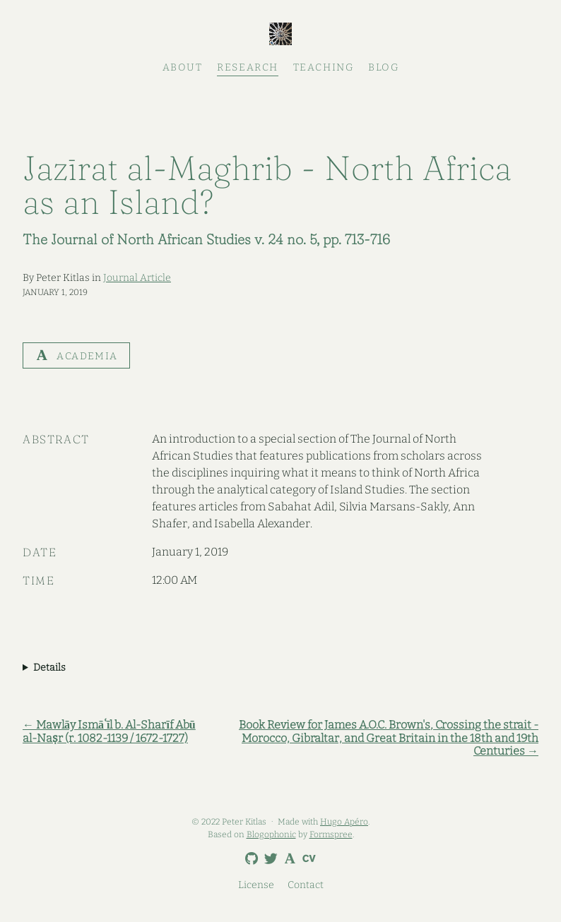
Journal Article (137, 278)
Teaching (323, 67)
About (183, 67)
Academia (76, 355)
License (256, 885)
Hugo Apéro (344, 822)
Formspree (331, 834)
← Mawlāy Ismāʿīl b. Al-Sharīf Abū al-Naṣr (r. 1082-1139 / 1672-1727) (109, 731)
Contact (306, 885)
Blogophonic (271, 834)
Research (247, 67)
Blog (383, 67)
